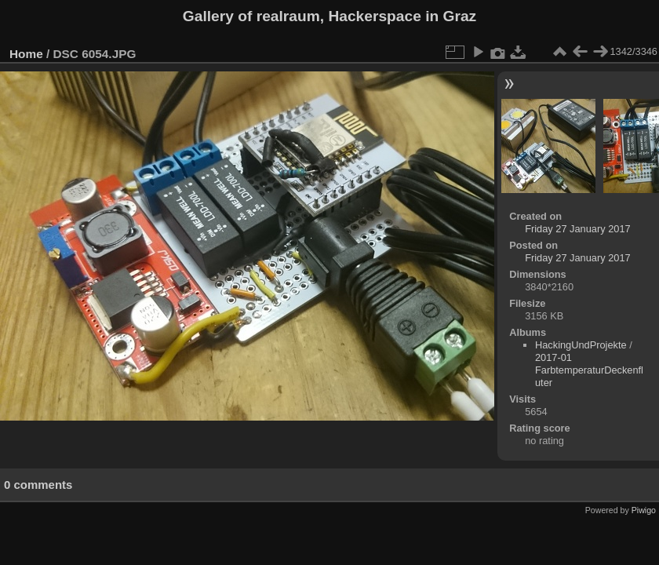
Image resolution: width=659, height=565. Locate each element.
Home (26, 53)
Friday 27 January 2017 (577, 229)
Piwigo (644, 510)
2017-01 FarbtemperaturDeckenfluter (589, 370)
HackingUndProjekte (581, 345)
